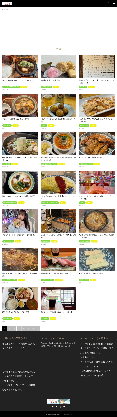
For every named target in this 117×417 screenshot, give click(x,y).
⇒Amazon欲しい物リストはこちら (96, 371)
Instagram (60, 406)
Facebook (56, 406)
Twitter (53, 406)
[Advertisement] (58, 29)
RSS (64, 406)
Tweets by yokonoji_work (49, 343)
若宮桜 (22, 372)
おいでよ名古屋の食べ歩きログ (54, 414)
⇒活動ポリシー (87, 357)
